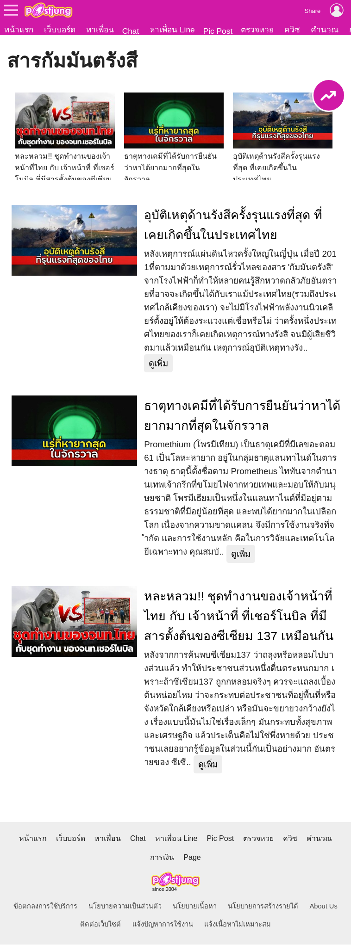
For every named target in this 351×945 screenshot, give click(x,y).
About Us (324, 906)
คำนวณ (324, 29)
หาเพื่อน (100, 29)
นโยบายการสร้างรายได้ (263, 906)
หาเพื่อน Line (172, 29)
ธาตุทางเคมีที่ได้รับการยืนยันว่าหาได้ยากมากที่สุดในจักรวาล (242, 416)
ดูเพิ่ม (158, 364)
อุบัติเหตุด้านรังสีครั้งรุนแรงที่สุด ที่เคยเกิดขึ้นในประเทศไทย (233, 225)
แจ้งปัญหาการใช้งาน (162, 924)
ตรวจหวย (257, 29)
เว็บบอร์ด (59, 29)
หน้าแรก (18, 29)
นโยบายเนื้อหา (195, 906)
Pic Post (218, 31)
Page (192, 858)
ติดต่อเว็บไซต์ (100, 924)
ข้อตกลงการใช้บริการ (45, 906)
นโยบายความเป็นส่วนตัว (125, 906)
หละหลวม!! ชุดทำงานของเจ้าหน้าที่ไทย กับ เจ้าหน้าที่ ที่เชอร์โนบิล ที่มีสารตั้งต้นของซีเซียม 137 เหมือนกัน (238, 616)
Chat (130, 31)
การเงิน (162, 858)
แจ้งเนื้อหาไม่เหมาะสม (237, 924)
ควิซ (292, 29)
